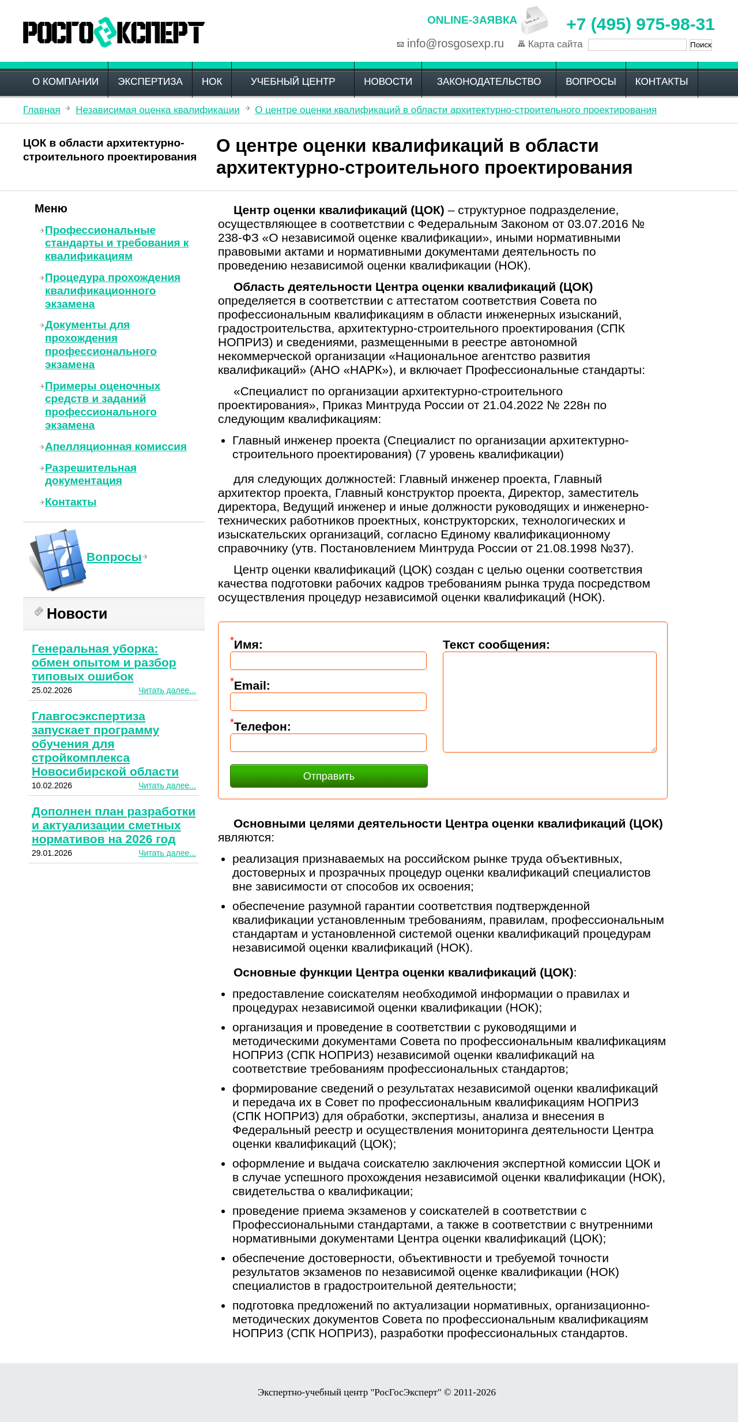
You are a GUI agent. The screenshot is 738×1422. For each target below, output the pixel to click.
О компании (65, 81)
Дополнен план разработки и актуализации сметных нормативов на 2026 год (113, 824)
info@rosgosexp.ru (455, 43)
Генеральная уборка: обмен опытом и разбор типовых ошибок (104, 662)
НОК (212, 81)
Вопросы (591, 81)
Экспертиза (150, 81)
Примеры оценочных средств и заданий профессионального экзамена (102, 405)
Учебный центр (293, 81)
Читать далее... (167, 690)
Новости (388, 81)
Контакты (661, 81)
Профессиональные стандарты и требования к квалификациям (117, 243)
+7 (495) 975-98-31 (640, 23)
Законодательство (489, 81)
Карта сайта (555, 44)
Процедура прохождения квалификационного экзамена (112, 290)
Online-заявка (472, 20)
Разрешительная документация (91, 474)
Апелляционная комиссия (116, 446)
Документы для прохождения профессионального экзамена (101, 344)
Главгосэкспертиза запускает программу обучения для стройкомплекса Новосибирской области (105, 743)
